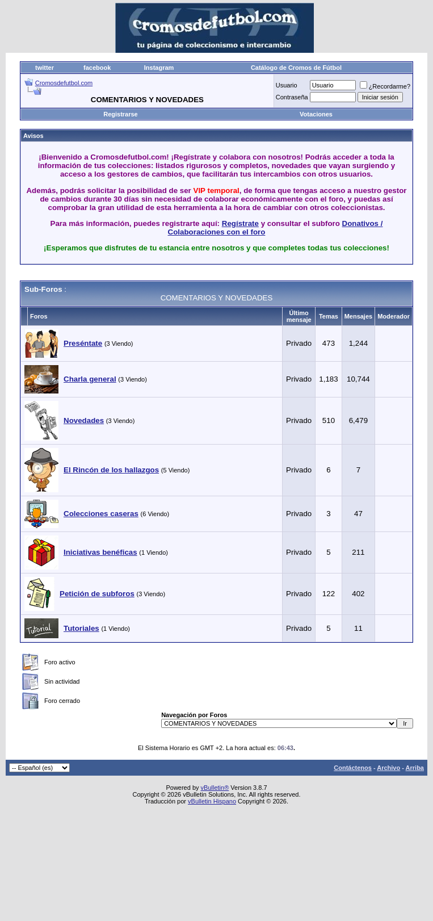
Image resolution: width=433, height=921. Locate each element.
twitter (44, 67)
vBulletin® (215, 787)
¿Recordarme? (385, 86)
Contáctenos (353, 767)
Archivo (388, 767)
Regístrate (240, 223)
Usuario (286, 85)
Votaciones (316, 114)
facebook (97, 67)
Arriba (415, 767)
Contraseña (292, 97)
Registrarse (120, 114)
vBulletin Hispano (212, 801)
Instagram (159, 67)
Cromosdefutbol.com (64, 82)
